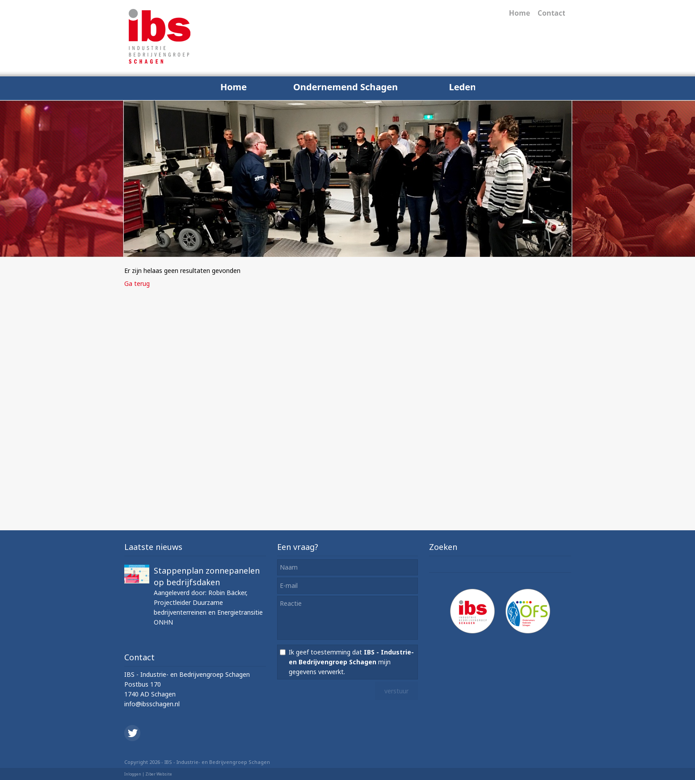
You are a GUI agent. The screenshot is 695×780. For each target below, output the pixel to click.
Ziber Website (158, 774)
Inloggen (132, 774)
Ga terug (137, 283)
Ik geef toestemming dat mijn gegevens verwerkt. (351, 662)
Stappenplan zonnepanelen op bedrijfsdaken (207, 576)
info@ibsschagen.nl (152, 704)
